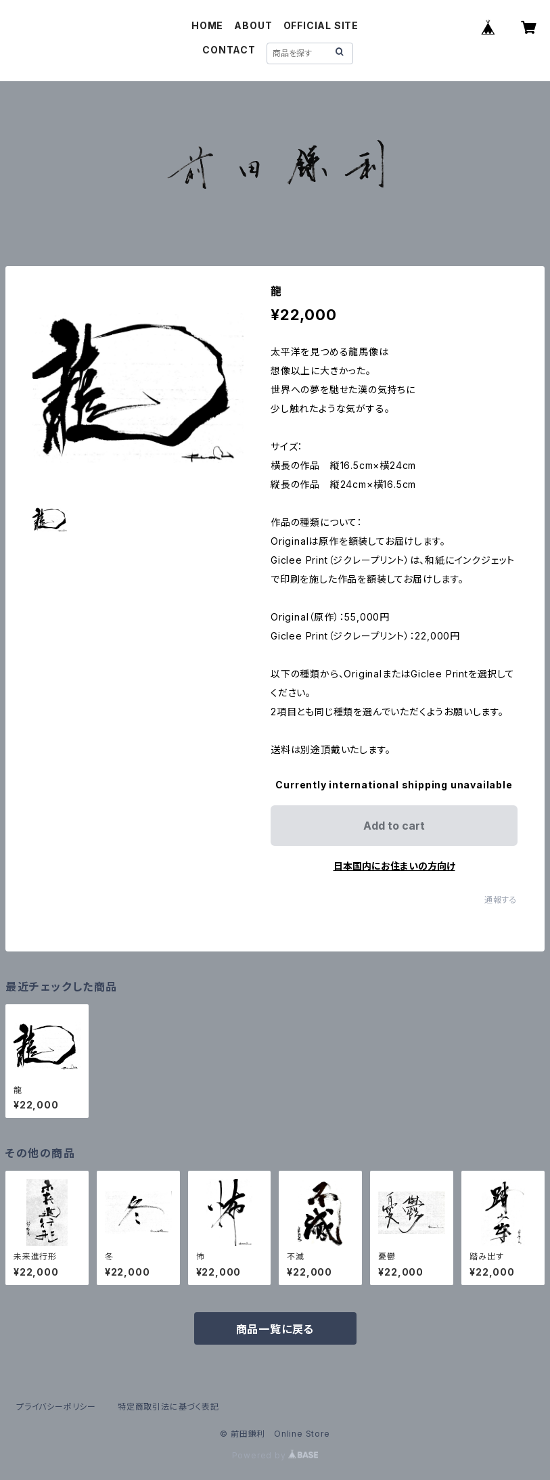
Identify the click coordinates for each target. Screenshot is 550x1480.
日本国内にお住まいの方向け (394, 866)
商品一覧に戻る (275, 1329)
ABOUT (253, 25)
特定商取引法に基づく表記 (168, 1406)
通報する (501, 900)
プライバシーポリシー (56, 1406)
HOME (207, 25)
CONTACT (229, 49)
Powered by (275, 1455)
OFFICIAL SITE (321, 25)
